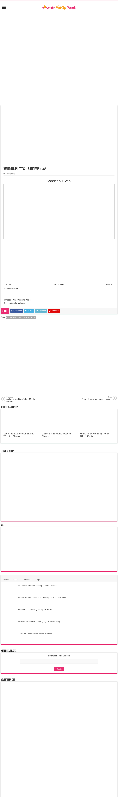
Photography (10, 174)
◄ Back (8, 285)
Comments (27, 580)
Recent (6, 580)
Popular (16, 580)
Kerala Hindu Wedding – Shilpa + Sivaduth (36, 609)
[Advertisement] (59, 34)
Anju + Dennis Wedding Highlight (97, 398)
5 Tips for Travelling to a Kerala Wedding (35, 633)
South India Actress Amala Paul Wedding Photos (19, 434)
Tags (38, 580)
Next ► (109, 285)
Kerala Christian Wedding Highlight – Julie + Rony (39, 621)
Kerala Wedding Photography (21, 317)
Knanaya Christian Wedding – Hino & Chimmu (37, 586)
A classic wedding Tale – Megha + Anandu (21, 399)
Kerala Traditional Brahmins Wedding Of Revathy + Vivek (42, 597)
